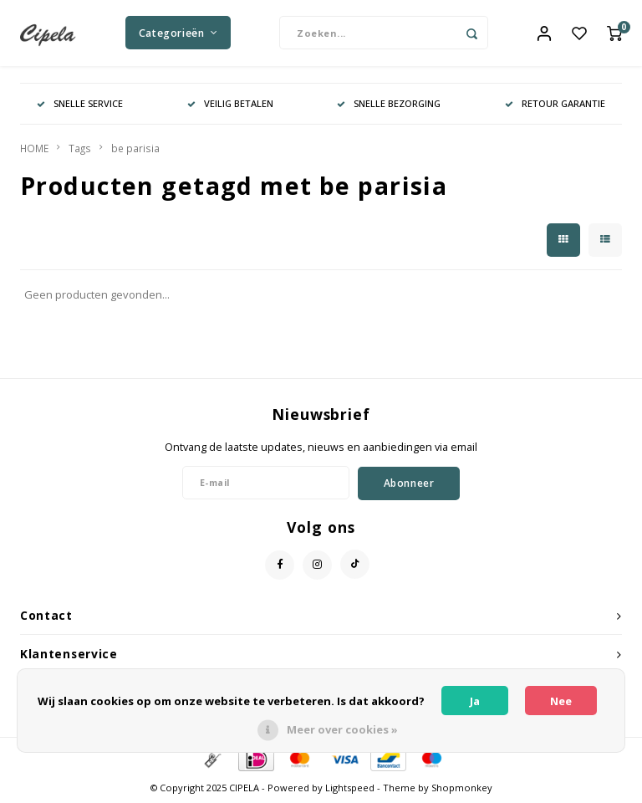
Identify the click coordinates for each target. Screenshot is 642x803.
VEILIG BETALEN (230, 104)
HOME (34, 149)
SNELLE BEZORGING (389, 104)
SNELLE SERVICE (80, 104)
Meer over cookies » (342, 729)
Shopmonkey (461, 788)
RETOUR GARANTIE (555, 104)
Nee (561, 700)
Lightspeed (349, 788)
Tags (80, 149)
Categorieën (178, 33)
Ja (475, 700)
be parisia (135, 149)
